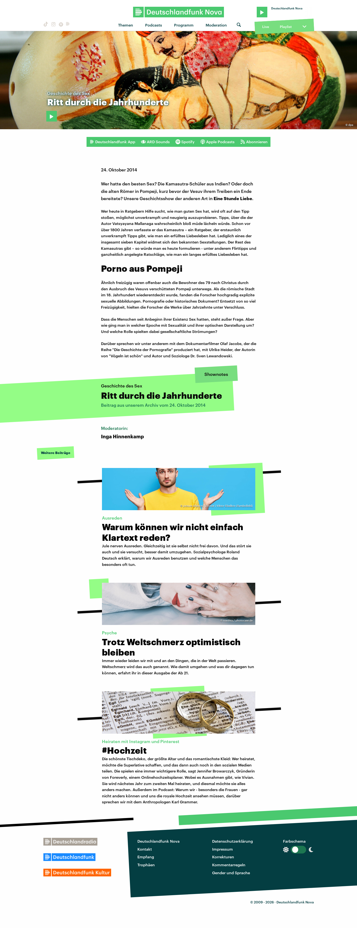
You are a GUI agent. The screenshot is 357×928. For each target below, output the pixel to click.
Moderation (216, 25)
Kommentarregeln (228, 864)
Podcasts (153, 25)
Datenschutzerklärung (232, 841)
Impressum (222, 849)
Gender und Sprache (231, 872)
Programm (184, 25)
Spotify (185, 141)
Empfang (145, 856)
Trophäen (146, 864)
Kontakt (144, 849)
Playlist (286, 27)
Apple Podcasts (217, 141)
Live (265, 27)
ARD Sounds (155, 141)
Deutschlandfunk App (112, 141)
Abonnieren (254, 141)
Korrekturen (223, 856)
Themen (125, 25)
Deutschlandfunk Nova (158, 841)
